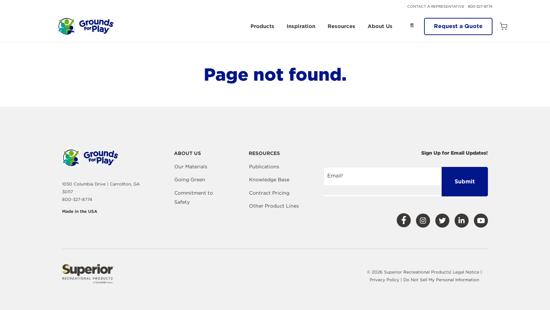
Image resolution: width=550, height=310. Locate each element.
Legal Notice (466, 272)
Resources (341, 26)
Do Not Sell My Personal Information (441, 279)
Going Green (189, 179)
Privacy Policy (385, 279)
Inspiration (301, 26)
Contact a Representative (435, 6)
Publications (264, 166)
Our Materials (190, 166)
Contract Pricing (269, 193)
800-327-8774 (480, 6)
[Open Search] (412, 25)
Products (262, 26)
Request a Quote (458, 26)
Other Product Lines (274, 206)
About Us (380, 26)
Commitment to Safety (193, 197)
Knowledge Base (269, 179)
